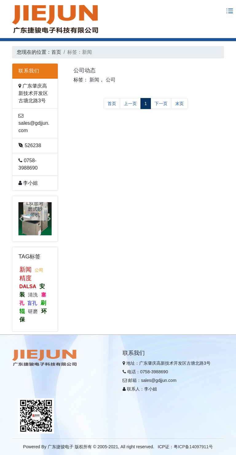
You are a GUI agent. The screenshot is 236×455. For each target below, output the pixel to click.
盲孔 (32, 303)
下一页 (161, 103)
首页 (56, 52)
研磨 (33, 311)
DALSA (27, 286)
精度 (25, 278)
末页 (179, 103)
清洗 (33, 294)
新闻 (25, 269)
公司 (39, 270)
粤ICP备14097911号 (193, 446)
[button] (20, 218)
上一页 (130, 103)
